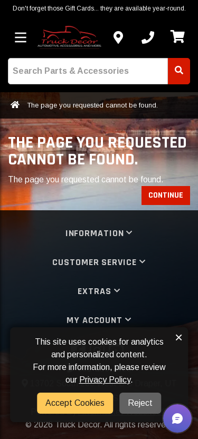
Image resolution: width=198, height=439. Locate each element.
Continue (165, 195)
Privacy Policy (104, 379)
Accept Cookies (75, 402)
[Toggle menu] (20, 37)
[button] (177, 418)
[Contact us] (118, 37)
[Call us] (148, 37)
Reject (140, 402)
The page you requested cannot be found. (92, 105)
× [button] (179, 337)
